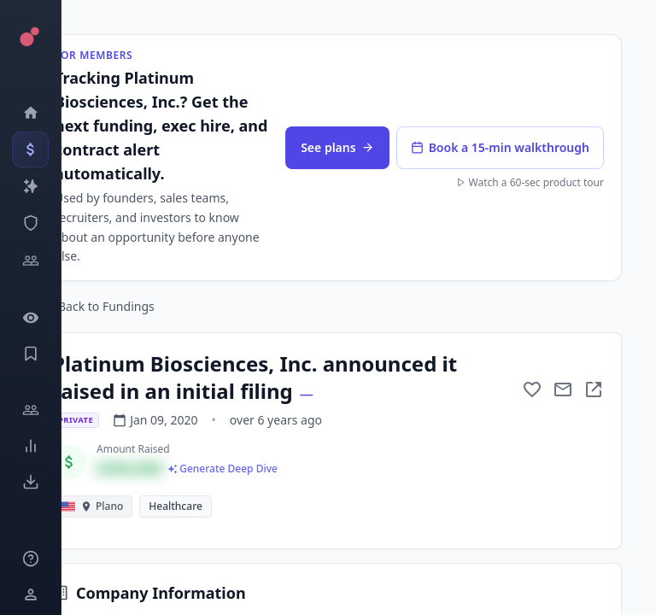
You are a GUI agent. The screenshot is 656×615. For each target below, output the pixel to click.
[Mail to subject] (563, 389)
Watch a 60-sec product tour (530, 183)
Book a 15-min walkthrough (500, 147)
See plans (337, 147)
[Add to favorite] (532, 389)
